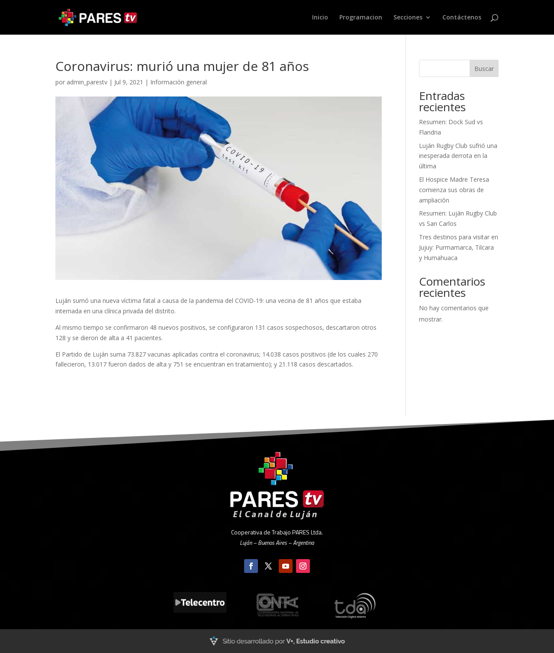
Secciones (407, 17)
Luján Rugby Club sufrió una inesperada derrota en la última (458, 156)
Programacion (360, 17)
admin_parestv (87, 82)
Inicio (320, 17)
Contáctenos (461, 17)
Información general (178, 82)
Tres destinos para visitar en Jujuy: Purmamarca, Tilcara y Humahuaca (458, 247)
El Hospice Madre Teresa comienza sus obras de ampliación (454, 189)
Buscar (484, 68)
